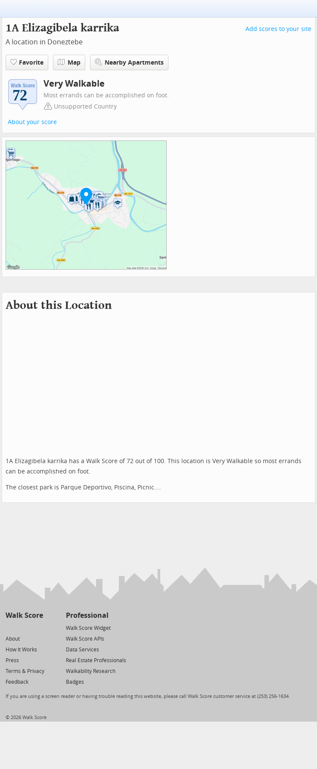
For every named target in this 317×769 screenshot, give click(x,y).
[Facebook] (24, 627)
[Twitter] (11, 627)
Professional (87, 615)
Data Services (82, 650)
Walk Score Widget (88, 628)
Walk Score (24, 615)
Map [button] (69, 62)
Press (12, 660)
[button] (86, 196)
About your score (32, 122)
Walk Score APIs (85, 639)
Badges (75, 682)
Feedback (17, 682)
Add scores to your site (278, 29)
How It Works (21, 650)
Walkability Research (90, 671)
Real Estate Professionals (96, 660)
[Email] (37, 627)
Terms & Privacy (25, 671)
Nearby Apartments (129, 62)
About (13, 639)
